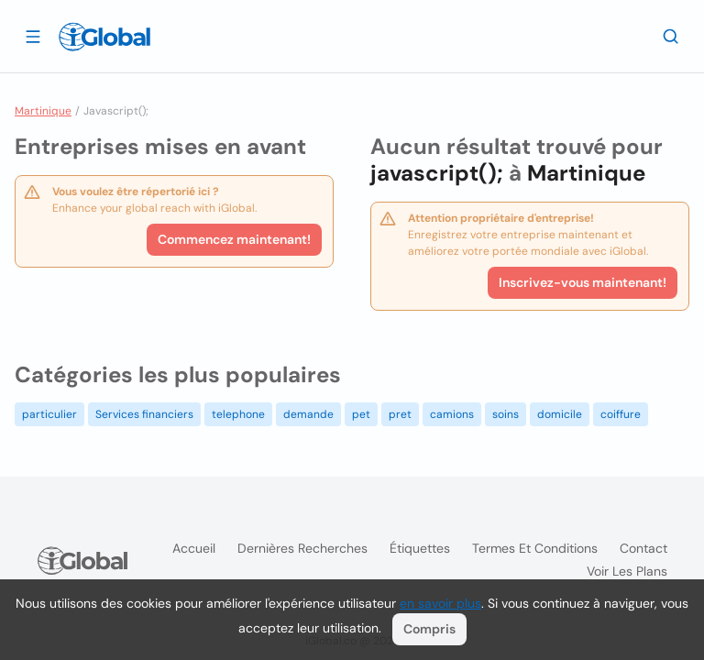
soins (505, 414)
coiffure (620, 414)
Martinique (43, 111)
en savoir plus (440, 603)
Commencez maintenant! (234, 239)
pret (400, 414)
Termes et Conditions (535, 548)
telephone (238, 414)
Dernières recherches (302, 548)
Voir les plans (627, 571)
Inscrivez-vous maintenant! (582, 282)
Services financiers (144, 414)
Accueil (193, 548)
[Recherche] (671, 35)
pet (361, 414)
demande (308, 414)
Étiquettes (420, 548)
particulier (49, 414)
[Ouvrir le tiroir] (33, 35)
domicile (559, 414)
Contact (643, 548)
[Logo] (104, 36)
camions (452, 414)
